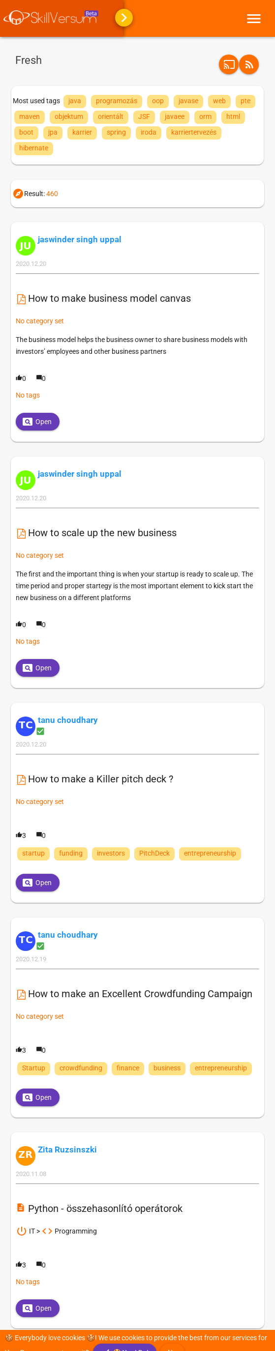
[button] (249, 64)
